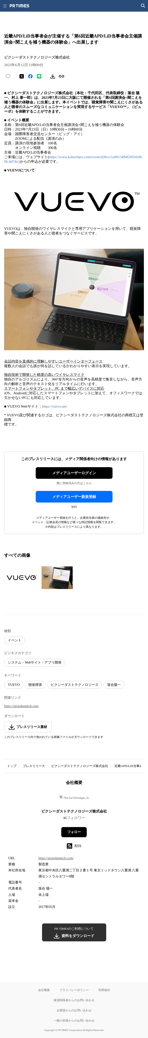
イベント (14, 640)
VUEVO (14, 685)
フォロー (74, 832)
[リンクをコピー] (61, 76)
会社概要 (44, 990)
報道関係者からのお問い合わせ (74, 1000)
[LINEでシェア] (39, 76)
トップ (12, 766)
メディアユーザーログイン (74, 473)
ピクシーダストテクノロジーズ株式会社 (79, 766)
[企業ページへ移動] (74, 798)
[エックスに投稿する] (22, 76)
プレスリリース (34, 766)
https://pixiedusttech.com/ (56, 858)
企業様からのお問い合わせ (74, 1010)
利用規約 (104, 990)
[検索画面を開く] (143, 6)
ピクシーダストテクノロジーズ (74, 685)
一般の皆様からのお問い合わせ (74, 1020)
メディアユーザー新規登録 (74, 497)
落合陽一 (114, 685)
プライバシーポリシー (74, 990)
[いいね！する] (8, 76)
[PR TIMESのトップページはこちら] (19, 6)
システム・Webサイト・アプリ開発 (34, 662)
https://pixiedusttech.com (21, 706)
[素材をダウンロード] (53, 76)
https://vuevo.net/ (55, 406)
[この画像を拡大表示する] (21, 577)
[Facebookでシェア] (30, 76)
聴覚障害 (35, 685)
